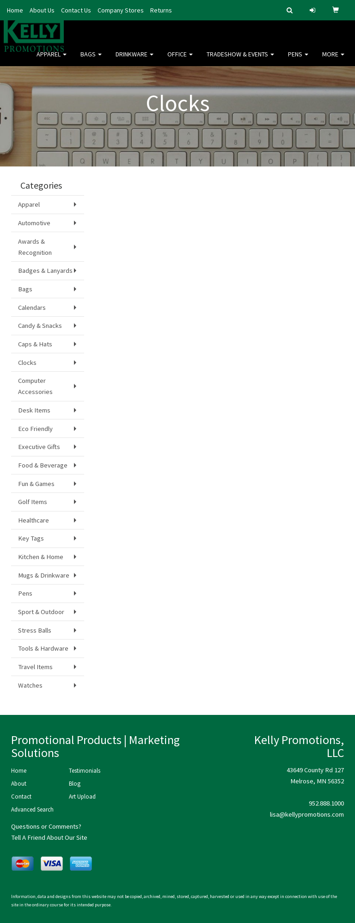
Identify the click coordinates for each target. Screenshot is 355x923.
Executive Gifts (39, 447)
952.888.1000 (326, 803)
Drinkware (134, 60)
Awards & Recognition (35, 247)
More (333, 60)
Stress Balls (34, 630)
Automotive (34, 223)
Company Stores (121, 10)
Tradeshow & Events (240, 60)
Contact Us (76, 10)
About (18, 784)
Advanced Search (32, 809)
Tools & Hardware (43, 648)
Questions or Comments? (46, 826)
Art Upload (82, 796)
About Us (42, 10)
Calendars (32, 307)
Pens (298, 60)
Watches (30, 685)
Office (180, 60)
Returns (161, 10)
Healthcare (33, 520)
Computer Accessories (35, 386)
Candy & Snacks (40, 325)
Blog (74, 784)
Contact (21, 796)
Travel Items (35, 667)
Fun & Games (36, 484)
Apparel (52, 60)
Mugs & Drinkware (43, 575)
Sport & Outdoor (41, 612)
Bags (91, 60)
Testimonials (84, 771)
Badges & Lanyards (45, 270)
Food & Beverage (42, 465)
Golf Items (32, 502)
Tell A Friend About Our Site (49, 837)
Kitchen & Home (40, 557)
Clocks (27, 362)
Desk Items (34, 410)
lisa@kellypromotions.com (307, 814)
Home (15, 10)
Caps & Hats (35, 344)
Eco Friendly (35, 429)
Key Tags (31, 538)
